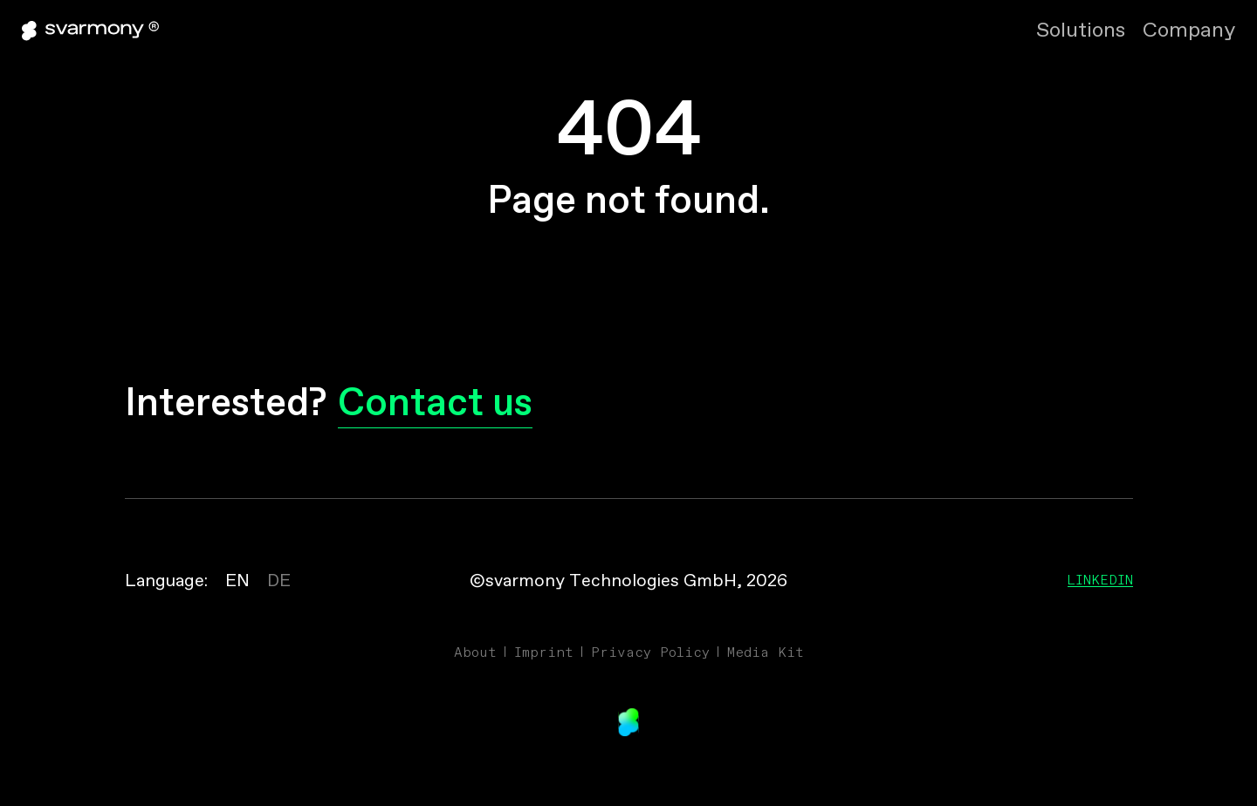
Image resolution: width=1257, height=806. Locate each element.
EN (237, 581)
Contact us (435, 405)
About (475, 651)
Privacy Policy (650, 651)
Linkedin (1100, 579)
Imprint (544, 651)
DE (279, 581)
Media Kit (765, 651)
